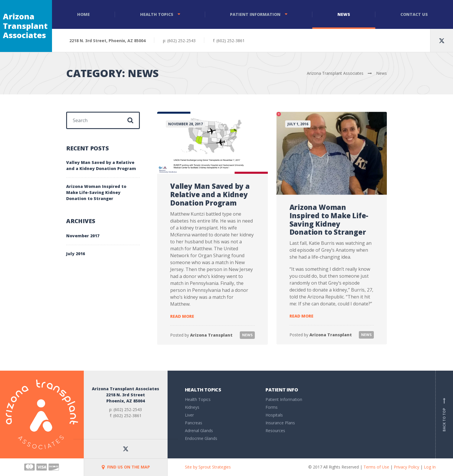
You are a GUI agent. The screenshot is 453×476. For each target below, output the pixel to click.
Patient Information (255, 14)
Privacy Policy (406, 467)
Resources (275, 430)
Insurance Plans (280, 422)
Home (83, 14)
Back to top (444, 414)
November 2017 (82, 235)
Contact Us (414, 14)
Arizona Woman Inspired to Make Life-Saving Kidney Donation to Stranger (329, 219)
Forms (272, 407)
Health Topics (156, 14)
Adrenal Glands (199, 430)
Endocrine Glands (201, 438)
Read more (182, 316)
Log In (430, 467)
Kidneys (192, 407)
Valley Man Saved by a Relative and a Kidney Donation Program (210, 194)
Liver (189, 415)
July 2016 (75, 253)
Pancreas (193, 422)
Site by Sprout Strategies (208, 467)
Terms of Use (376, 467)
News (343, 14)
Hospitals (274, 415)
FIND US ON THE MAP (126, 467)
